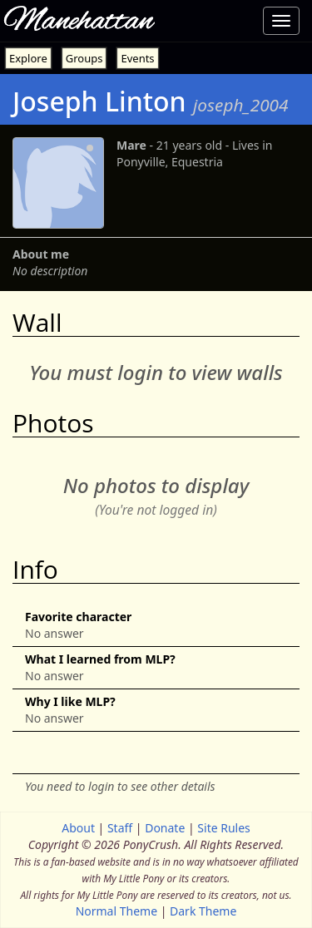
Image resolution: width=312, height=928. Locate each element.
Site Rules (223, 828)
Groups (84, 58)
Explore (28, 58)
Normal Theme (116, 911)
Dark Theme (203, 911)
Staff (119, 828)
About (78, 828)
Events (137, 58)
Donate (165, 828)
